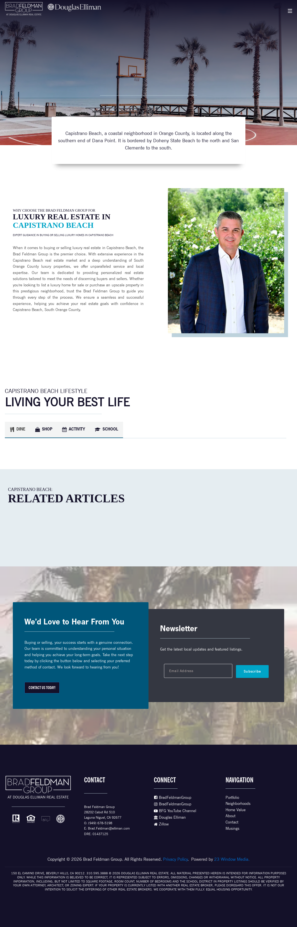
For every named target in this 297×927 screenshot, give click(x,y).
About (230, 816)
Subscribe (252, 671)
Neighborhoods (238, 803)
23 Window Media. (232, 859)
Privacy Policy (175, 859)
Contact (232, 822)
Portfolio (232, 797)
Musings (232, 828)
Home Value (236, 810)
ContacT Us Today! (42, 687)
